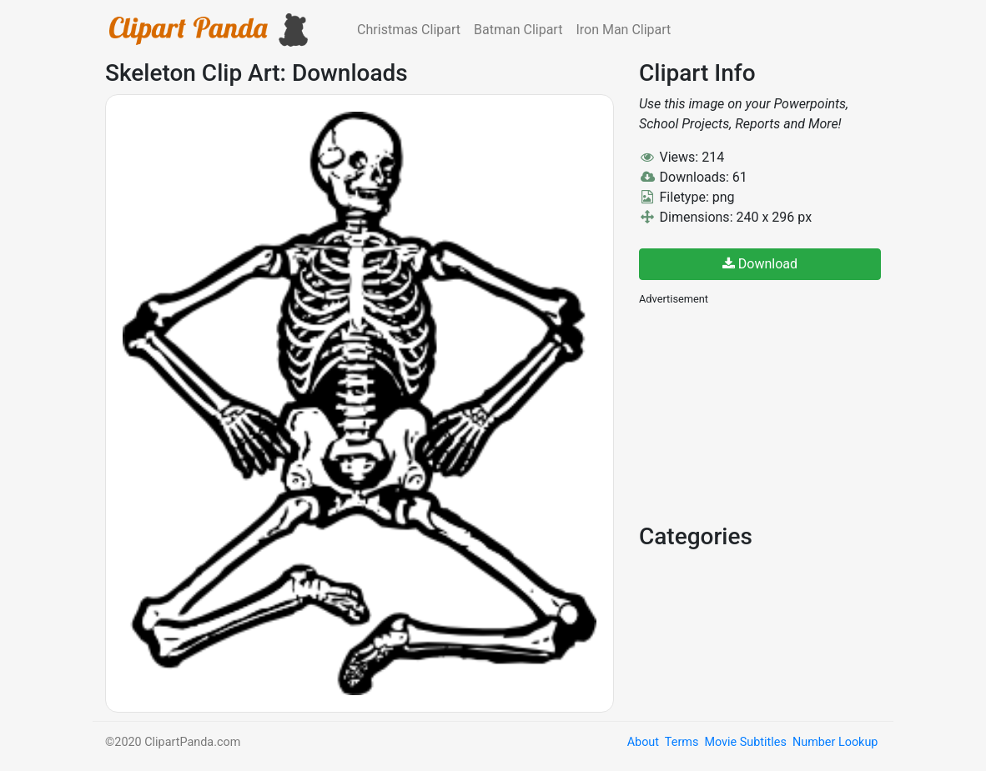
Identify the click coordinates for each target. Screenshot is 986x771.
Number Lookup (835, 742)
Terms (681, 742)
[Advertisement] (764, 412)
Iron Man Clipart (623, 30)
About (643, 742)
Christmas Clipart (408, 30)
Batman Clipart (518, 30)
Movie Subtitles (745, 742)
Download (759, 264)
